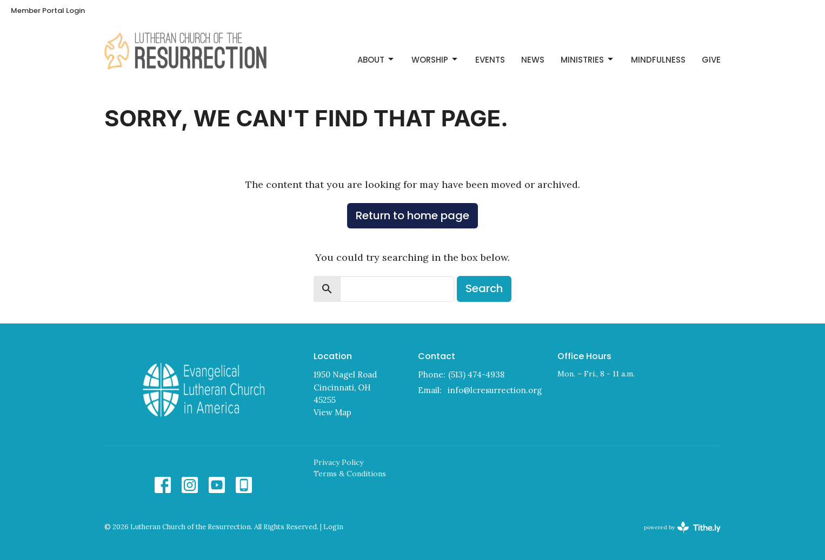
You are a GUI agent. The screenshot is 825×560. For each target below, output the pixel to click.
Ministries (588, 59)
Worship (435, 59)
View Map (332, 412)
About (376, 59)
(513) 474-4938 (476, 374)
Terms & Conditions (350, 473)
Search (484, 288)
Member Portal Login (48, 10)
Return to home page (412, 215)
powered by (682, 527)
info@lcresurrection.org (495, 390)
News (532, 59)
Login (333, 526)
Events (490, 59)
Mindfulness (658, 59)
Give (711, 59)
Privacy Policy (338, 462)
